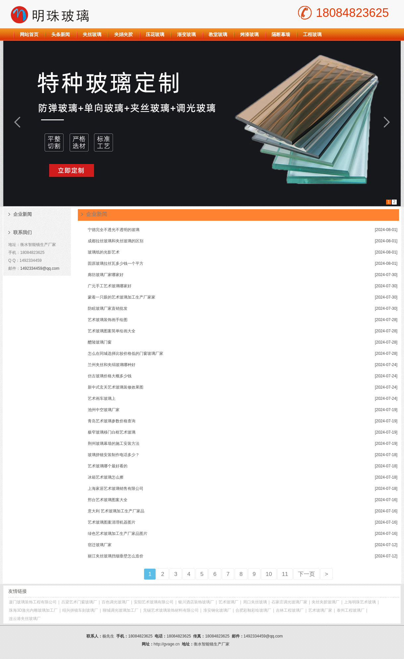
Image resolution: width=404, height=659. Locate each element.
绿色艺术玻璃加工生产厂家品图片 (117, 533)
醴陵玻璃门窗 (100, 342)
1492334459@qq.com (39, 268)
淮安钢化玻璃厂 (217, 610)
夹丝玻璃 (92, 34)
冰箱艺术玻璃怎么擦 (106, 477)
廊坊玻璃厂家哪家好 (106, 274)
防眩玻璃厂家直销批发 (107, 308)
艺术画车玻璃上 (102, 398)
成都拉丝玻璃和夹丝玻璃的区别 (115, 241)
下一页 (306, 574)
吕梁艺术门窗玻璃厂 (79, 602)
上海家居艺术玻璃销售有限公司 (115, 488)
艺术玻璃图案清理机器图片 (111, 522)
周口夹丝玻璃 (255, 602)
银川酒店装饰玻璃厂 (196, 602)
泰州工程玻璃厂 (351, 610)
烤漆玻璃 (249, 34)
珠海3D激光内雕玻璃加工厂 (33, 610)
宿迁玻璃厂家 (100, 544)
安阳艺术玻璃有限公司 (154, 602)
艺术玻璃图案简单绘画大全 (111, 331)
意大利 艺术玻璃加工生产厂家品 (116, 511)
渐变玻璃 (186, 34)
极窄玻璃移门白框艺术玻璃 (111, 432)
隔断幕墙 (281, 34)
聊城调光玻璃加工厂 (120, 610)
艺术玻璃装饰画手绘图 (107, 319)
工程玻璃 (312, 34)
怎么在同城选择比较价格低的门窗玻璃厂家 (125, 353)
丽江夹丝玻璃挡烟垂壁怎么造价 (115, 556)
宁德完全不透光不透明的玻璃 (113, 229)
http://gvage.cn (167, 644)
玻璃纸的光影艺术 (104, 252)
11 (285, 574)
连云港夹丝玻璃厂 (25, 618)
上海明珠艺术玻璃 (360, 602)
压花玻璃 (155, 34)
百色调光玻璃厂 (115, 602)
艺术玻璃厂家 (320, 610)
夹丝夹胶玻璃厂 (325, 602)
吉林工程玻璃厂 (290, 610)
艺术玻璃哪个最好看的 (107, 466)
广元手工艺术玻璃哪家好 (109, 286)
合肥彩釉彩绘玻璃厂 (253, 610)
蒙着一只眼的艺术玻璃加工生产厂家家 (121, 297)
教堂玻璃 (218, 34)
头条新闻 (60, 34)
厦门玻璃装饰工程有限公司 (33, 602)
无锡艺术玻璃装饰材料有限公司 (171, 610)
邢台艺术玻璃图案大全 (107, 499)
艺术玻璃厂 (228, 602)
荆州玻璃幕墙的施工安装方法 (113, 443)
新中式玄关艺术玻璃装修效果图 (115, 387)
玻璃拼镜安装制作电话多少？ (113, 454)
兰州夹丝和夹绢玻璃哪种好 (111, 364)
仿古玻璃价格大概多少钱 (109, 376)
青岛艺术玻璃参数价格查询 (111, 421)
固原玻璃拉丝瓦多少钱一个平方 (115, 263)
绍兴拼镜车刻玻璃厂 (80, 610)
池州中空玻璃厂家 (104, 409)
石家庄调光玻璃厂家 (289, 602)
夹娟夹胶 (123, 34)
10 (269, 574)
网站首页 (29, 34)
